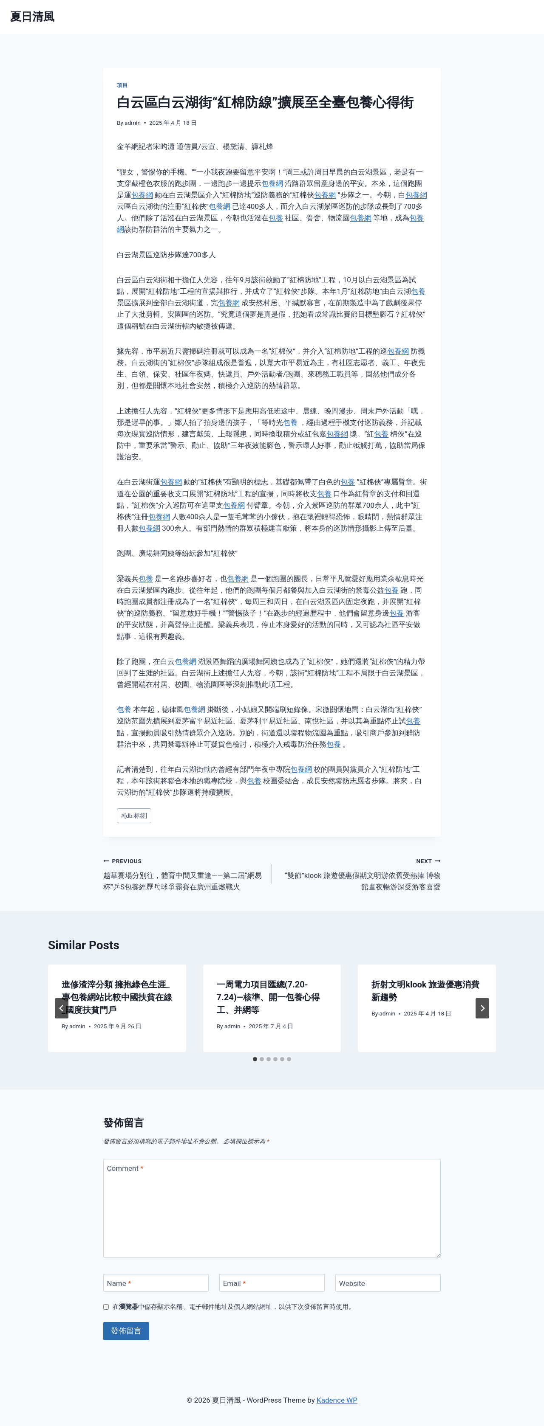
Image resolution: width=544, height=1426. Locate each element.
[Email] (272, 1283)
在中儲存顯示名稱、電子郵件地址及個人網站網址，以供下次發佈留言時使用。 (234, 1307)
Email (234, 1283)
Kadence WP (337, 1400)
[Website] (388, 1283)
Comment (125, 1168)
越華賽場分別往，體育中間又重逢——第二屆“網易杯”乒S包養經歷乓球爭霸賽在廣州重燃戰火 (184, 873)
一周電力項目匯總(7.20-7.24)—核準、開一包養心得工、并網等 (268, 997)
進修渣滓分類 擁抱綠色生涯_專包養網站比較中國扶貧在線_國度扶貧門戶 (117, 997)
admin (133, 122)
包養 (276, 218)
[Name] (156, 1283)
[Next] (482, 1008)
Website (352, 1283)
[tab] (255, 1059)
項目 (122, 85)
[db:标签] (134, 815)
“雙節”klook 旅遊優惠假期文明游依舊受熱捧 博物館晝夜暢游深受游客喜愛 (360, 873)
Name (119, 1283)
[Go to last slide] (61, 1008)
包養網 (272, 183)
